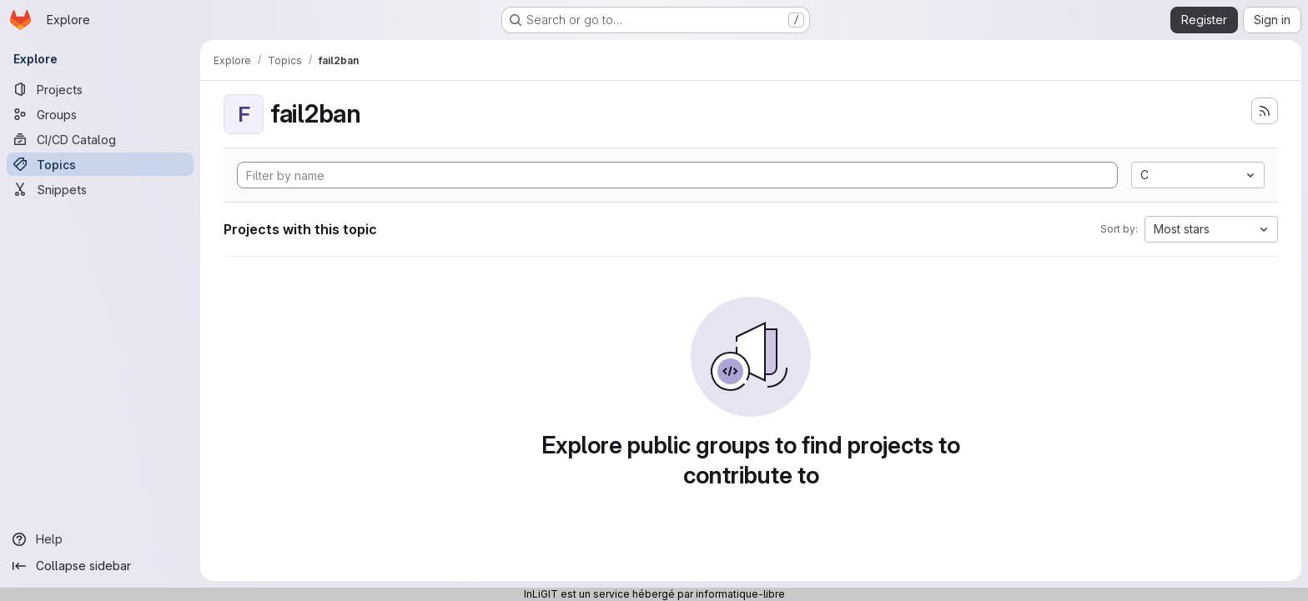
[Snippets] (100, 189)
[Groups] (100, 114)
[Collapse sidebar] (100, 566)
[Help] (100, 539)
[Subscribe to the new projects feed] (1264, 111)
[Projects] (100, 89)
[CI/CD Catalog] (100, 139)
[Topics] (100, 164)
